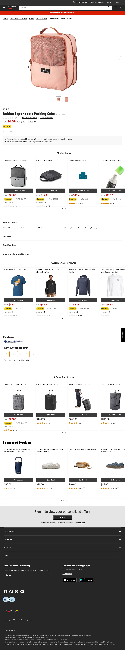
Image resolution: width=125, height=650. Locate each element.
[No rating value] (9, 118)
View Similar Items (46, 118)
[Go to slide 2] (66, 99)
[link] (11, 118)
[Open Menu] (4, 7)
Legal (62, 555)
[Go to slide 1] (58, 99)
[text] (18, 206)
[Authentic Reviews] (14, 342)
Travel (31, 18)
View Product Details (29, 118)
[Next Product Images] (121, 58)
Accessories (41, 18)
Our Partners (62, 539)
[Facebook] (5, 591)
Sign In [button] (62, 518)
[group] (10, 199)
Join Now (81, 523)
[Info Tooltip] (36, 121)
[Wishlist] (116, 7)
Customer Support (62, 531)
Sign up (8, 575)
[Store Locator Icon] (74, 2)
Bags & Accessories (18, 18)
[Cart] (121, 7)
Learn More (67, 574)
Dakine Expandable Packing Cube (29, 113)
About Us (62, 547)
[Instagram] (16, 591)
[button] (108, 7)
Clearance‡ (6, 126)
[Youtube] (22, 591)
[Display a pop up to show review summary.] (54, 488)
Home (5, 18)
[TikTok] (11, 591)
